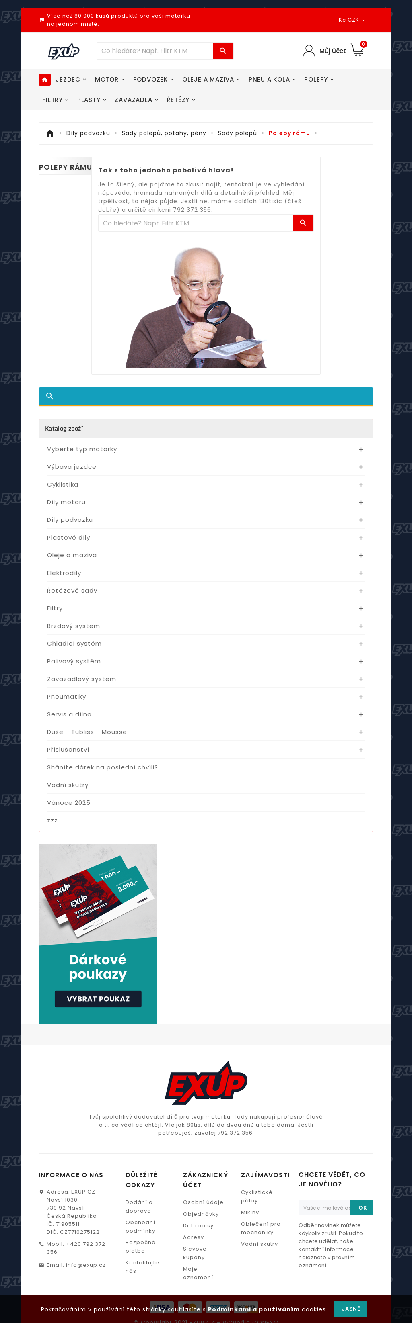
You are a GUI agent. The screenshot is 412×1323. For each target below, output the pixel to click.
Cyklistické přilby (257, 1196)
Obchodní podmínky (140, 1227)
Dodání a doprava (139, 1206)
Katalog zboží (64, 428)
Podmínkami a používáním (254, 1309)
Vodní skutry (68, 785)
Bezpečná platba (141, 1247)
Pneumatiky (66, 696)
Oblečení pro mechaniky (261, 1228)
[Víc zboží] (155, 51)
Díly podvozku (70, 519)
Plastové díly (68, 537)
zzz (52, 820)
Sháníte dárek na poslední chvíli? (102, 767)
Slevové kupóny (195, 1253)
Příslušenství (68, 749)
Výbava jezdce (72, 466)
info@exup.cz (86, 1265)
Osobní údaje (203, 1202)
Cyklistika (62, 484)
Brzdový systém (73, 626)
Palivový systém (74, 661)
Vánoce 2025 (69, 802)
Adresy (193, 1237)
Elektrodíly (64, 572)
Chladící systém (74, 643)
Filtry (55, 608)
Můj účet (332, 51)
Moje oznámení (198, 1273)
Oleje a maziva (72, 555)
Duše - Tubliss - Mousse (87, 732)
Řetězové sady (72, 590)
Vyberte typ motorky (82, 449)
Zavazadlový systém (81, 679)
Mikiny (250, 1212)
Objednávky (201, 1214)
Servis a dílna (69, 714)
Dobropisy (198, 1225)
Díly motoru (66, 502)
